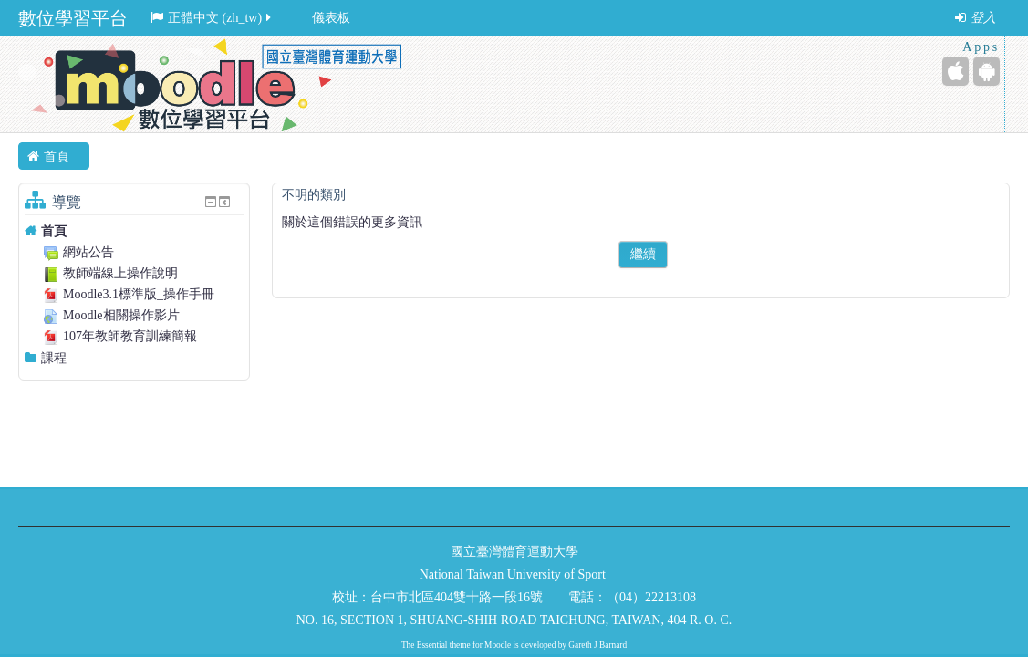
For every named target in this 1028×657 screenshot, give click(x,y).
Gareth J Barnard (597, 645)
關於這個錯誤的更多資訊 (352, 222)
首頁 (54, 231)
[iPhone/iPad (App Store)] (955, 71)
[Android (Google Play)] (986, 71)
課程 (54, 358)
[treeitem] (134, 231)
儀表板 (331, 18)
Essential (432, 645)
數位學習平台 (73, 18)
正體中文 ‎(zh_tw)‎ (212, 18)
